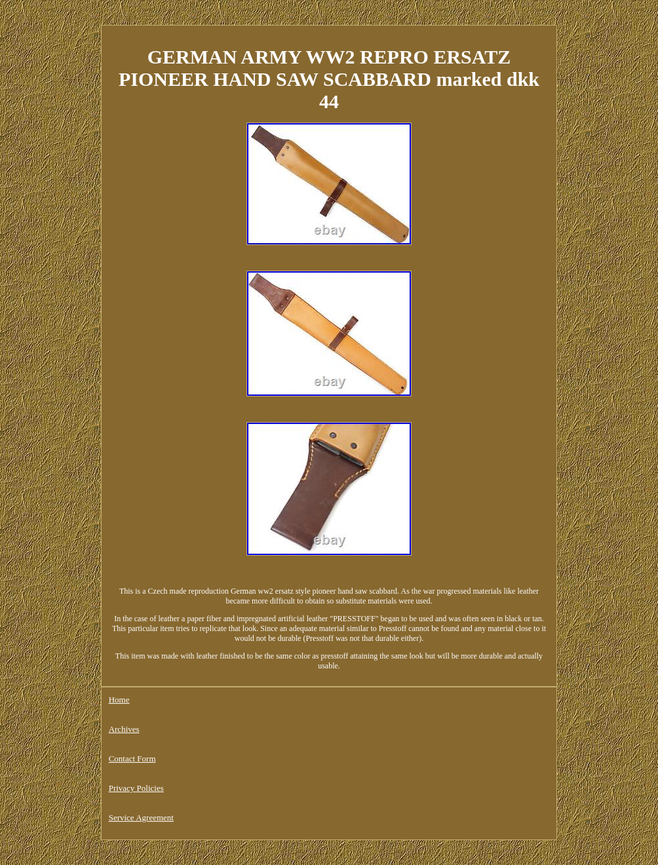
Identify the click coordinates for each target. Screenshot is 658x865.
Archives (124, 729)
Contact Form (132, 758)
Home (119, 699)
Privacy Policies (136, 788)
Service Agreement (141, 817)
